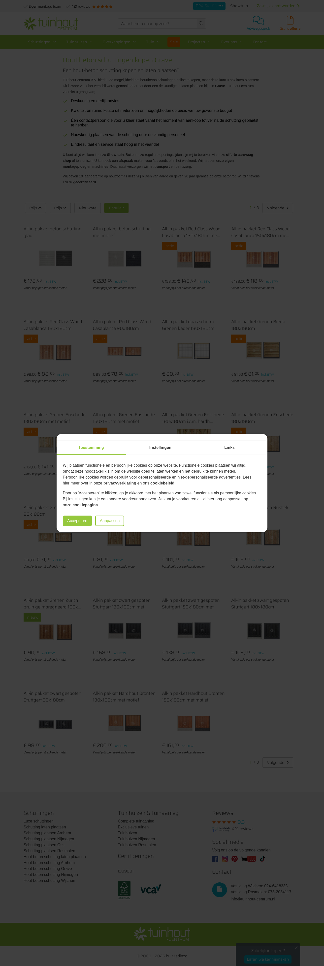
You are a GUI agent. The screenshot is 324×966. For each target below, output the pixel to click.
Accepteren (77, 521)
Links (229, 447)
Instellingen (160, 447)
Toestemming (91, 447)
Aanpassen (110, 521)
